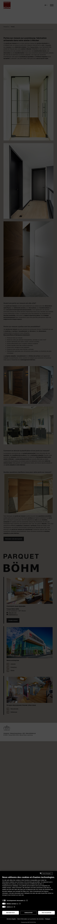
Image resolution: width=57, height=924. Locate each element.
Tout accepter (46, 912)
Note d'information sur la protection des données (30, 919)
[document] (28, 887)
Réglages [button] (47, 919)
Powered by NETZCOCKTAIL (28, 922)
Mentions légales (11, 919)
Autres (9, 907)
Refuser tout (10, 912)
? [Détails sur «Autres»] (14, 907)
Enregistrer (28, 912)
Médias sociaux (11, 903)
